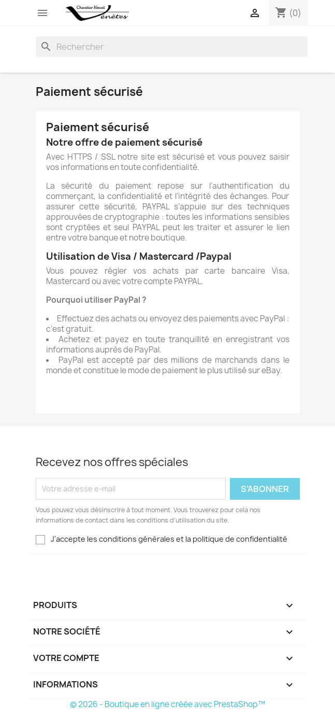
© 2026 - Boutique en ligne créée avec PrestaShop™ (167, 704)
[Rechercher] (172, 46)
